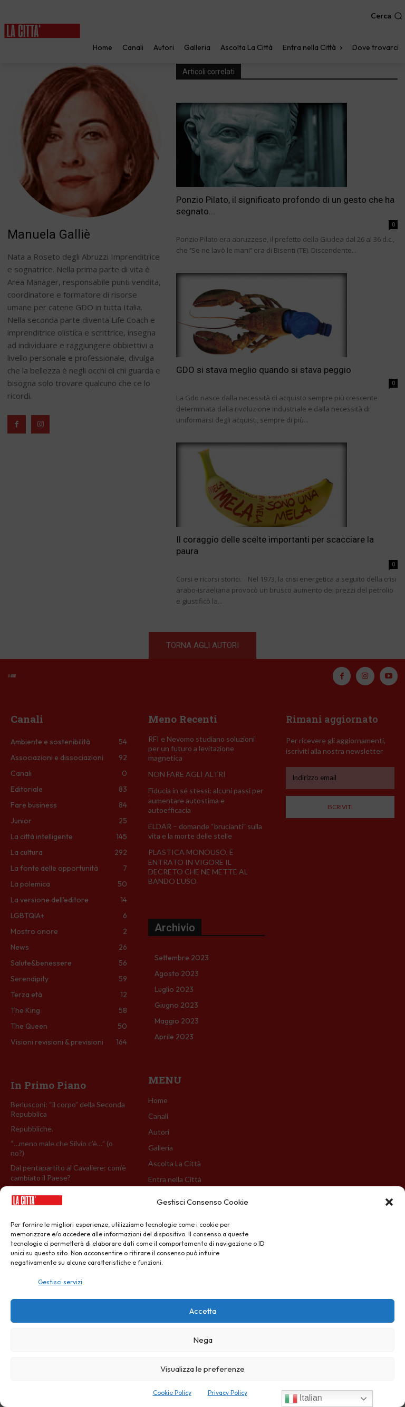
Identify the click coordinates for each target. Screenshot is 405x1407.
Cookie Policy (172, 1392)
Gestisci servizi (60, 1282)
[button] (389, 1202)
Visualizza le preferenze (202, 1369)
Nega (203, 1340)
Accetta (202, 1311)
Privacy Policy (227, 1392)
